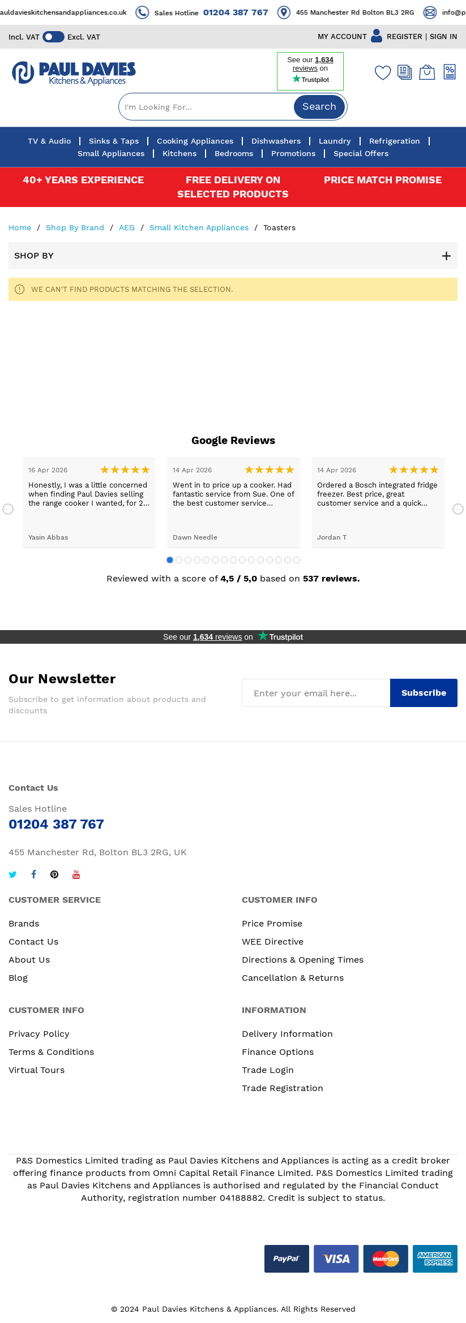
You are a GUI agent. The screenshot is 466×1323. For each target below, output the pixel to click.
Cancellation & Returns (293, 977)
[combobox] (233, 107)
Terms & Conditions (51, 1051)
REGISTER (404, 36)
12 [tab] (269, 560)
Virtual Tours (36, 1070)
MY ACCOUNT (342, 36)
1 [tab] (169, 560)
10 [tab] (251, 560)
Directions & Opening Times (303, 959)
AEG (128, 227)
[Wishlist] (380, 72)
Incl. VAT (24, 37)
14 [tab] (287, 560)
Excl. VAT (84, 37)
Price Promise (272, 923)
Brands (23, 923)
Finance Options (278, 1051)
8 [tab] (233, 560)
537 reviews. (331, 578)
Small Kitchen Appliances (200, 227)
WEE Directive (272, 941)
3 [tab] (188, 560)
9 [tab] (242, 560)
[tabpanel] (89, 502)
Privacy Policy (39, 1033)
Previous (8, 509)
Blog (18, 977)
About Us (29, 959)
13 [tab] (278, 560)
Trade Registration (282, 1088)
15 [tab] (296, 560)
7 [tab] (224, 560)
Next (458, 509)
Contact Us (33, 941)
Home (21, 227)
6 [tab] (215, 560)
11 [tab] (260, 560)
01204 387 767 (258, 12)
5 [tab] (206, 560)
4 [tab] (197, 560)
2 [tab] (179, 560)
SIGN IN (444, 36)
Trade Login (268, 1070)
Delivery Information (287, 1033)
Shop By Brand (76, 227)
